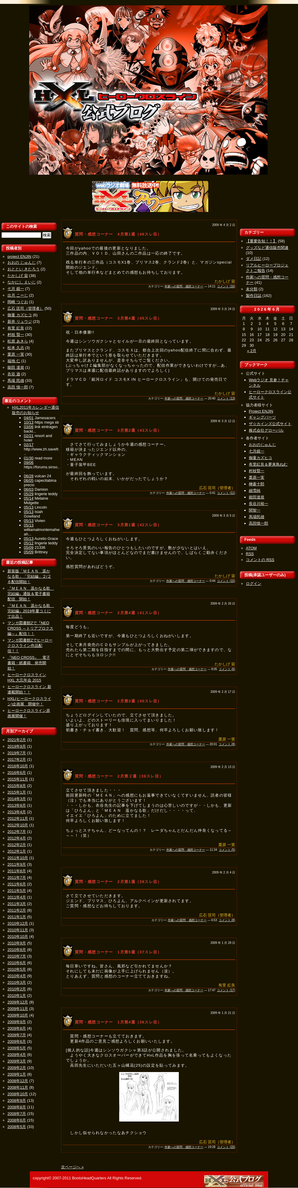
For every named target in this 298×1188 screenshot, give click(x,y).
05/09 (29, 547)
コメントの (260, 559)
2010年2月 (16, 989)
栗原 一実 (15, 354)
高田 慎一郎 (17, 387)
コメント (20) (226, 1147)
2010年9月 (16, 943)
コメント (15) (226, 581)
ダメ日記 (253, 258)
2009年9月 (16, 1022)
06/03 (29, 489)
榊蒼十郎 (256, 484)
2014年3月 (16, 799)
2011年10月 (17, 858)
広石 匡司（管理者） (25, 308)
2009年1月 (16, 1074)
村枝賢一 (256, 471)
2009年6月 (16, 1041)
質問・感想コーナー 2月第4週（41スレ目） (118, 613)
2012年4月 (16, 838)
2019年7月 (16, 753)
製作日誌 (253, 295)
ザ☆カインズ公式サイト (270, 424)
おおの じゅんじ (21, 262)
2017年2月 (16, 759)
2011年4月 (16, 897)
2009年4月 (16, 1054)
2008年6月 (16, 1120)
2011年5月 (16, 890)
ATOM (251, 548)
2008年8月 (16, 1107)
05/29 (29, 494)
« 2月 (251, 350)
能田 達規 (15, 367)
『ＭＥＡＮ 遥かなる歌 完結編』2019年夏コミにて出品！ (30, 611)
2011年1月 (16, 917)
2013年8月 (16, 805)
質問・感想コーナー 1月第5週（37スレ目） (118, 952)
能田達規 (256, 497)
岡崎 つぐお (17, 302)
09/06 (29, 462)
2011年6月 (16, 884)
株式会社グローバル (266, 430)
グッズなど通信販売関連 (267, 247)
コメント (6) (227, 669)
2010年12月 (17, 923)
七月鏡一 (256, 451)
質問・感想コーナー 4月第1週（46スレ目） (118, 234)
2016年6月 (16, 772)
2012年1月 (16, 851)
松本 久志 (15, 348)
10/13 (29, 422)
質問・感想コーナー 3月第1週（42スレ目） (118, 525)
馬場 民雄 (15, 380)
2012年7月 (16, 831)
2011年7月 (16, 877)
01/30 (29, 458)
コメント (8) (227, 744)
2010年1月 (16, 995)
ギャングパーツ (262, 417)
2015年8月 (16, 785)
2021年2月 (16, 740)
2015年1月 (16, 792)
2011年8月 (16, 871)
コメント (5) (227, 849)
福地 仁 (13, 361)
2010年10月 (17, 936)
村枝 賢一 (15, 334)
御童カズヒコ (260, 458)
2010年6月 (16, 963)
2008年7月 (16, 1113)
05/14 (29, 498)
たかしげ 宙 (17, 275)
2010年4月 (16, 976)
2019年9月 (16, 746)
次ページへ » (72, 1167)
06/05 (29, 480)
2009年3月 (16, 1061)
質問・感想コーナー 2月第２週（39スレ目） (119, 776)
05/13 (29, 507)
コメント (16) (226, 286)
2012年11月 (17, 818)
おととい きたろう (23, 269)
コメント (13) (226, 398)
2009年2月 (16, 1067)
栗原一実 (256, 477)
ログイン (253, 583)
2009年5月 (16, 1048)
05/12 (29, 543)
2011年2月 (16, 910)
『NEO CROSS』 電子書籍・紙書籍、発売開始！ (28, 662)
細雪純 (254, 490)
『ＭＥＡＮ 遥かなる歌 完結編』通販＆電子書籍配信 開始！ (30, 593)
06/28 (29, 476)
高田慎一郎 (258, 523)
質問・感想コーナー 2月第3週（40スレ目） (118, 701)
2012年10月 (17, 825)
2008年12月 (17, 1081)
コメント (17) (226, 990)
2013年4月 (16, 812)
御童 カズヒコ (19, 315)
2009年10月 (17, 1015)
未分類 (251, 289)
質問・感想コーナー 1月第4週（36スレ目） (118, 1022)
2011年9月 (16, 864)
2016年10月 (17, 766)
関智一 (254, 510)
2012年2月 (16, 844)
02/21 (29, 435)
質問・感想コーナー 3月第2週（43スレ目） (118, 430)
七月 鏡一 (15, 288)
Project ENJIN (261, 411)
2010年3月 (16, 982)
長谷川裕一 (258, 503)
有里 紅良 (15, 328)
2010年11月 (17, 930)
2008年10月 (17, 1094)
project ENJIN (19, 256)
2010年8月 (16, 949)
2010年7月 (16, 956)
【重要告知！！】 (261, 241)
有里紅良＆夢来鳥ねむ (268, 464)
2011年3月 (16, 904)
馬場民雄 (256, 517)
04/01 (29, 418)
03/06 (29, 427)
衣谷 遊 (13, 374)
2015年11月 (17, 779)
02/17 (29, 444)
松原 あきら (17, 341)
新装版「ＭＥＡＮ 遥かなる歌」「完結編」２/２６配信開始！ (29, 576)
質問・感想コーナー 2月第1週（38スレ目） (118, 881)
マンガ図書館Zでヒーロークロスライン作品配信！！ (29, 645)
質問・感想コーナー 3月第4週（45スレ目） (118, 318)
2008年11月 (17, 1087)
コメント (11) (226, 493)
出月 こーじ (17, 295)
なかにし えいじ (21, 282)
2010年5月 (16, 969)
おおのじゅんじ (262, 444)
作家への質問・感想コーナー (183, 286)
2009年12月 (17, 1002)
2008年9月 (16, 1100)
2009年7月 (16, 1035)
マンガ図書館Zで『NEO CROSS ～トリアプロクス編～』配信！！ (30, 628)
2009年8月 (16, 1028)
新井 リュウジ (19, 321)
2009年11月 (17, 1008)
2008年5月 (16, 1127)
